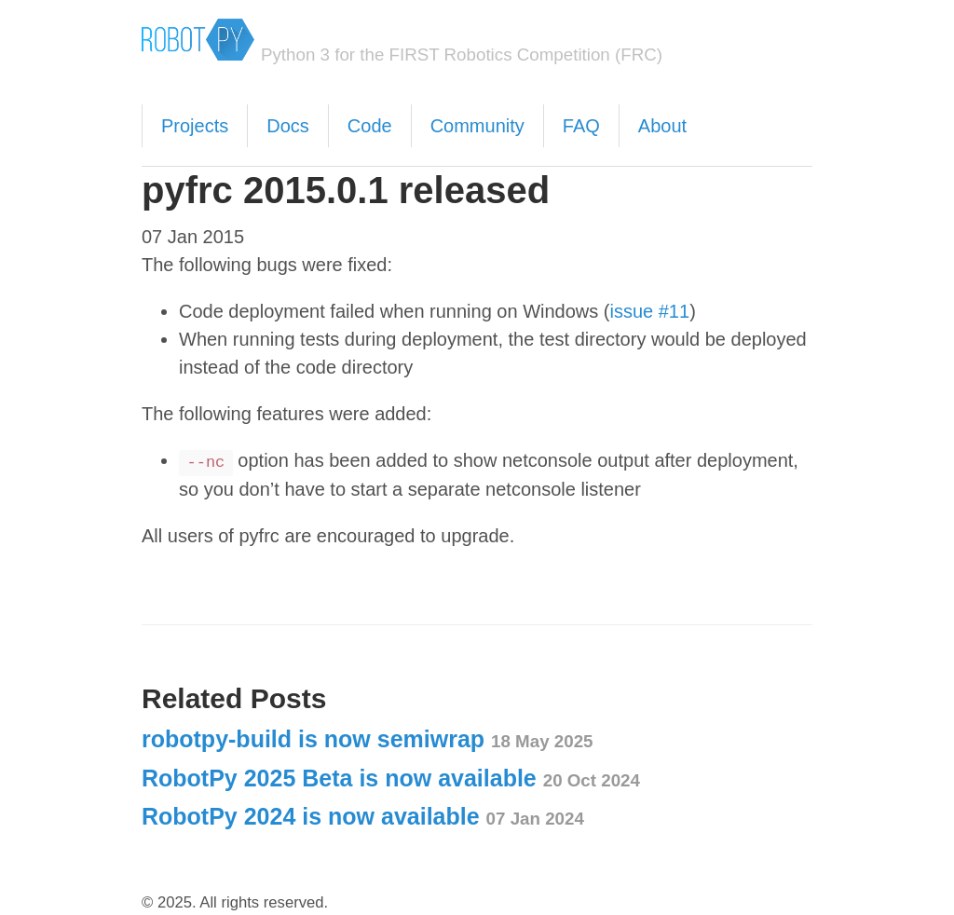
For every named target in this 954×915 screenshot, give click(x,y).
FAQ (581, 126)
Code (370, 126)
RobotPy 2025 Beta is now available (391, 778)
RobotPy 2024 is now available (363, 816)
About (662, 126)
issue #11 (650, 311)
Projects (194, 126)
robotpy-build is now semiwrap (367, 739)
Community (477, 126)
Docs (287, 126)
